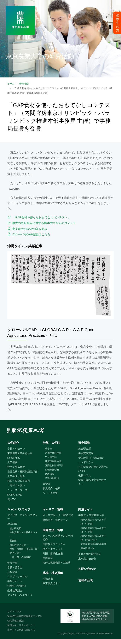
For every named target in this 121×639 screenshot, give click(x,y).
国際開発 (48, 558)
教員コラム (84, 475)
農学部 (48, 448)
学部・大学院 (51, 442)
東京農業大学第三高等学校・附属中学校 (93, 537)
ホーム (10, 83)
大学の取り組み (16, 476)
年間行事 (12, 562)
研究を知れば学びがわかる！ (92, 481)
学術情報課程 (52, 478)
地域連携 (48, 578)
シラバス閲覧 (50, 493)
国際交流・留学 (53, 530)
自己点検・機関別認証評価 (22, 471)
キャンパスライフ (19, 509)
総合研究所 (84, 448)
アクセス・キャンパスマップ (22, 517)
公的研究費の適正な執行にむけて (93, 468)
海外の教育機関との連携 (56, 562)
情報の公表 (85, 580)
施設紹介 (12, 523)
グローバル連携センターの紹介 (58, 537)
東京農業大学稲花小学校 (93, 544)
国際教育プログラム (54, 544)
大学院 (46, 483)
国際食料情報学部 (54, 465)
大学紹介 (13, 442)
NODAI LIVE (14, 494)
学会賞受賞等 (85, 453)
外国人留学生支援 (53, 553)
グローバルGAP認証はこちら (31, 234)
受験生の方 (117, 23)
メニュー (111, 14)
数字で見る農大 (16, 467)
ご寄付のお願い (16, 485)
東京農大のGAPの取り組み (29, 228)
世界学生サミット (53, 548)
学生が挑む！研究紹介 (90, 457)
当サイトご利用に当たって (21, 629)
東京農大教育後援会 (89, 553)
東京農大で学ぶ (51, 583)
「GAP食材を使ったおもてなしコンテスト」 (41, 217)
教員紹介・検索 (51, 488)
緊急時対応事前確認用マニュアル (24, 616)
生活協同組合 (14, 590)
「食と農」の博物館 (20, 557)
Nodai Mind (13, 457)
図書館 (13, 540)
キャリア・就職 (53, 509)
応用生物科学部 (53, 453)
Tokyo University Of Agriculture (81, 633)
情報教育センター (19, 545)
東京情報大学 (88, 548)
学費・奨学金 (14, 567)
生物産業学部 (52, 469)
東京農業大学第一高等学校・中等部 (93, 521)
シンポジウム (85, 462)
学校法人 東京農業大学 (91, 515)
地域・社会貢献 (53, 573)
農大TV (11, 499)
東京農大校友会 (87, 558)
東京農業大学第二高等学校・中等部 (93, 529)
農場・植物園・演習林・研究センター (23, 551)
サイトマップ (14, 611)
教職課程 (49, 474)
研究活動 (24, 83)
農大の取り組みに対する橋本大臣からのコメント (44, 223)
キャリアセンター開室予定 (58, 515)
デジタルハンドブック (19, 595)
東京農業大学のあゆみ (19, 453)
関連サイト (85, 509)
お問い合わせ (87, 568)
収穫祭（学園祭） (17, 585)
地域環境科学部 (53, 461)
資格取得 (12, 572)
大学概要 (12, 462)
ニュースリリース (17, 490)
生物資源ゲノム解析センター (23, 534)
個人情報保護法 (15, 620)
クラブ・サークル (17, 576)
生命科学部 (51, 457)
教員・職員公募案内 (18, 480)
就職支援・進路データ (55, 519)
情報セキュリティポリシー (21, 625)
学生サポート (14, 581)
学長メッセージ (16, 448)
